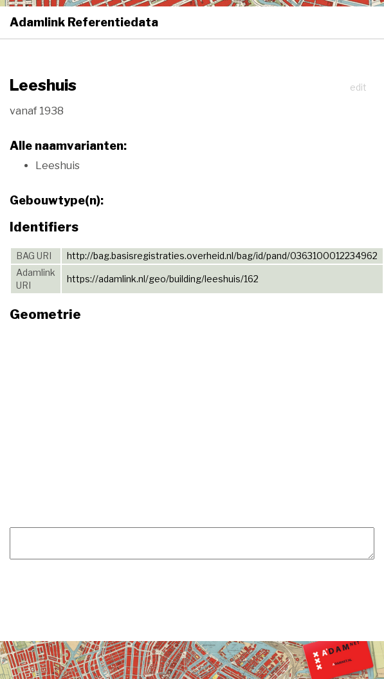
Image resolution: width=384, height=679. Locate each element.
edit (358, 87)
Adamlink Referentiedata (84, 22)
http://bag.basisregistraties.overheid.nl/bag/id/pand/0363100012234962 (222, 255)
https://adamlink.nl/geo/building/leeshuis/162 (163, 278)
